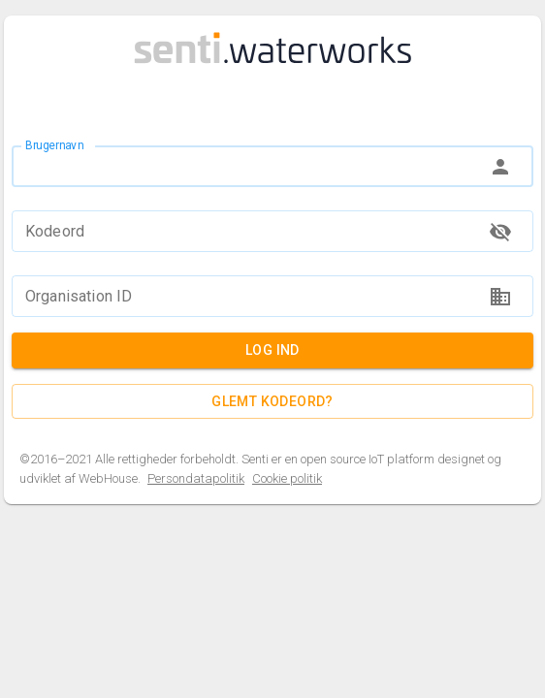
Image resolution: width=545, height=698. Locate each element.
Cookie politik (287, 479)
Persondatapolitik (195, 479)
